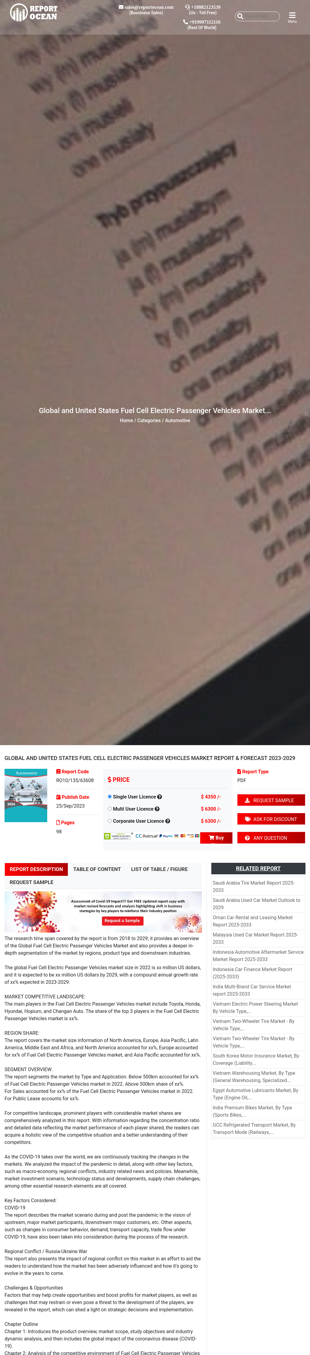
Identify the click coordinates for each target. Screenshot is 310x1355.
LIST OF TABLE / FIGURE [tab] (159, 869)
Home (126, 420)
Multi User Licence (133, 809)
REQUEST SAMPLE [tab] (31, 882)
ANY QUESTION (266, 838)
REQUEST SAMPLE (269, 800)
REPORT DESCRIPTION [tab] (36, 869)
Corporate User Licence (138, 821)
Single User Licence (134, 797)
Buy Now (216, 839)
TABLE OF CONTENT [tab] (97, 869)
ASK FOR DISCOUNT (271, 819)
